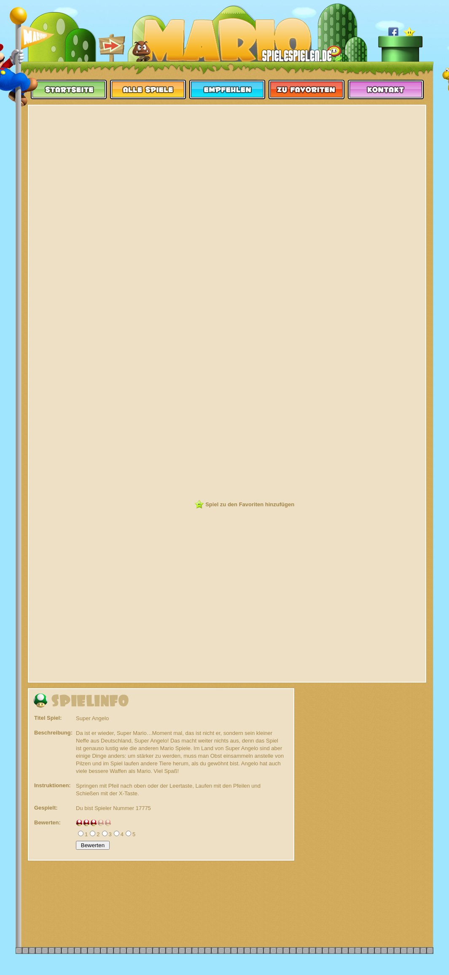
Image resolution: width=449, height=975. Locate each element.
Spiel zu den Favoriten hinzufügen (249, 504)
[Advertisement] (227, 170)
